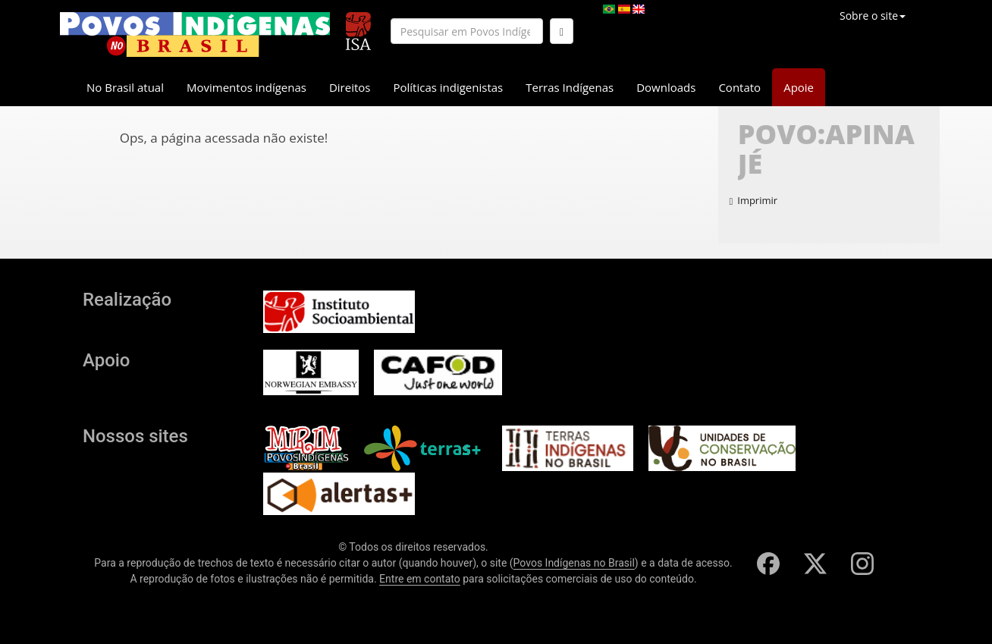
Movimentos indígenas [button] (246, 87)
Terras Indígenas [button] (570, 87)
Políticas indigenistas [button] (448, 87)
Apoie (798, 87)
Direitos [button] (350, 87)
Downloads (665, 87)
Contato (739, 87)
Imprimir (754, 200)
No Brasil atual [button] (125, 87)
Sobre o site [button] (873, 15)
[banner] (194, 34)
